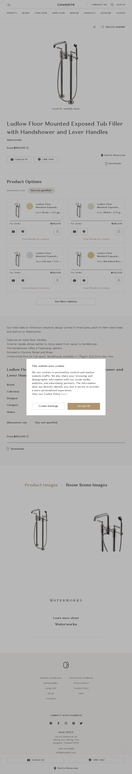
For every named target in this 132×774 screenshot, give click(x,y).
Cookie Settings (48, 406)
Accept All (84, 406)
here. (64, 394)
